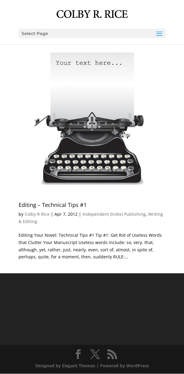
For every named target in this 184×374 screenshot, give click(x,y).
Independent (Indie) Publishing (114, 214)
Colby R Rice (37, 214)
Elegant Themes (78, 366)
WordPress (137, 366)
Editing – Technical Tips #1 (53, 204)
